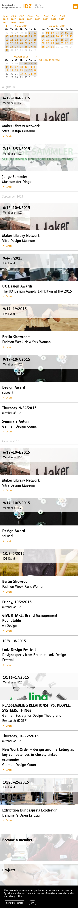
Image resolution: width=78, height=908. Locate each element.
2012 (53, 19)
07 (25, 36)
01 (30, 33)
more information (14, 902)
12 (16, 39)
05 (16, 36)
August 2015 (21, 26)
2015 (37, 19)
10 (6, 39)
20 (21, 43)
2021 (54, 16)
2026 (13, 16)
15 (30, 39)
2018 (13, 19)
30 (35, 46)
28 (25, 46)
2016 (29, 19)
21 (25, 43)
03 (6, 36)
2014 (45, 19)
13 (21, 39)
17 (6, 43)
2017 (21, 19)
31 (6, 50)
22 (30, 43)
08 (30, 36)
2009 (13, 22)
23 (35, 43)
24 (6, 46)
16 (35, 39)
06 (21, 36)
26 (16, 46)
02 (35, 33)
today (5, 16)
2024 (30, 16)
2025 (21, 16)
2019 (5, 19)
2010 (5, 22)
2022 (46, 16)
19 (16, 43)
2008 (21, 22)
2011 (61, 19)
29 (30, 46)
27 (21, 46)
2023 (38, 16)
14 (25, 39)
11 (11, 39)
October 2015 (21, 56)
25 (11, 46)
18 (11, 43)
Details (9, 136)
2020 (62, 16)
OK (32, 902)
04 (11, 36)
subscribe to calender (49, 60)
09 (35, 36)
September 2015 (57, 26)
